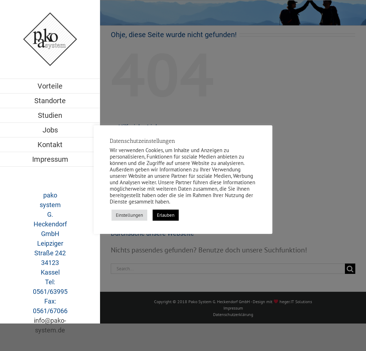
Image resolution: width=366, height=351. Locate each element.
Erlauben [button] (165, 215)
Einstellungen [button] (129, 215)
